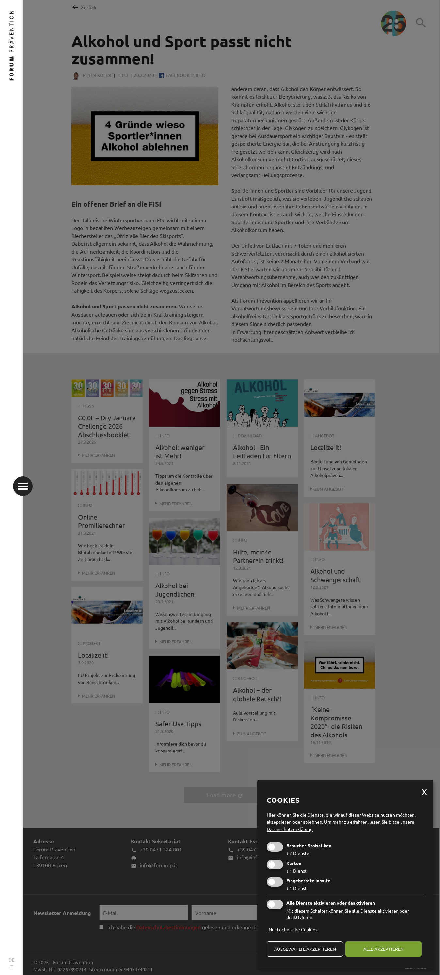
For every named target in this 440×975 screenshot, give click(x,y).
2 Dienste (297, 853)
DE (11, 960)
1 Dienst (296, 871)
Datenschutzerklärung (290, 829)
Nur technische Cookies (293, 929)
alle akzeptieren (383, 949)
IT (11, 966)
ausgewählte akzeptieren (305, 949)
